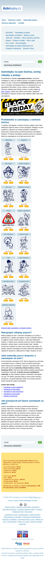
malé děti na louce (8, 281)
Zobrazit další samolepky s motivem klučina (16, 328)
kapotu (7, 91)
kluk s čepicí (8, 163)
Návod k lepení (10, 507)
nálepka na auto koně (10, 396)
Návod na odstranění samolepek (28, 507)
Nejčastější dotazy (30, 20)
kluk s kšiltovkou (8, 234)
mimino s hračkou (24, 163)
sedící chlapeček (23, 258)
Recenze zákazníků (9, 23)
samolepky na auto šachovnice (13, 391)
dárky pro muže (23, 522)
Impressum (28, 512)
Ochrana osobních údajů (26, 509)
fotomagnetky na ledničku (12, 517)
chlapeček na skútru (23, 187)
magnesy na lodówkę (9, 519)
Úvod (4, 20)
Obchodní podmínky (9, 509)
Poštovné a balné (14, 20)
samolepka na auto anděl (12, 394)
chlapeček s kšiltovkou (8, 305)
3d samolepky (12, 522)
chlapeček (24, 140)
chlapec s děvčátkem (24, 210)
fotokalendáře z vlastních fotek (29, 515)
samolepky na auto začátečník (13, 387)
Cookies (39, 509)
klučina (8, 210)
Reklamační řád (18, 512)
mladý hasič (8, 140)
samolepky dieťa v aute (26, 519)
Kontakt (21, 23)
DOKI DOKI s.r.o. (35, 497)
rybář (8, 258)
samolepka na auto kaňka (12, 389)
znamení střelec (23, 234)
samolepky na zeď (11, 515)
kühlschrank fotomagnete (31, 517)
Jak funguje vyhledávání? (13, 65)
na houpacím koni (24, 281)
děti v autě (8, 187)
